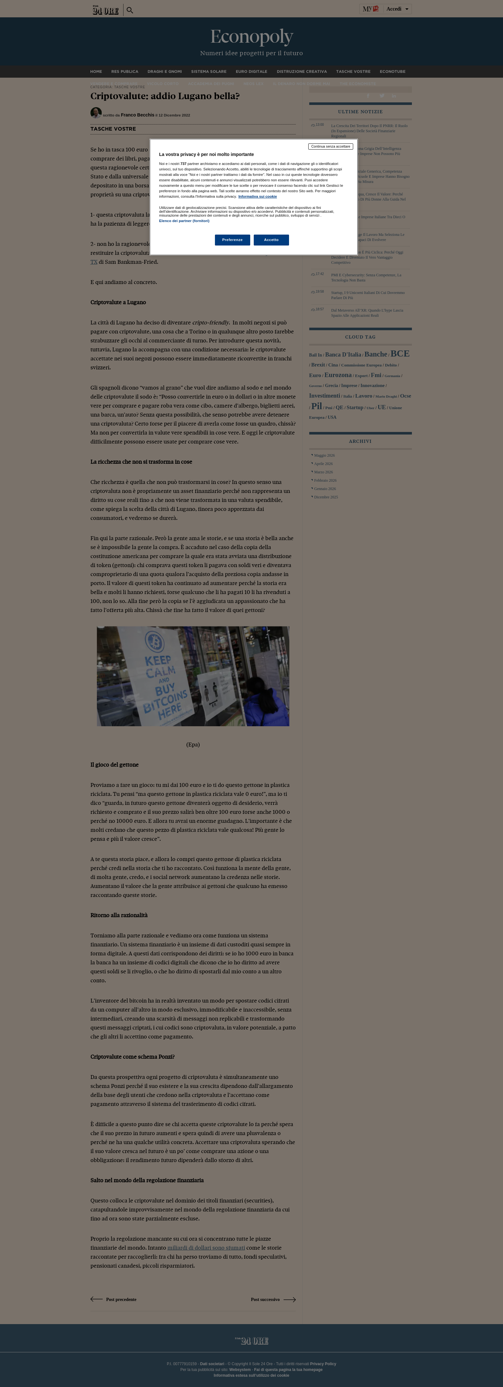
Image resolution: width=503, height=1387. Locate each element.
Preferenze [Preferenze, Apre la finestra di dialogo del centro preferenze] (232, 240)
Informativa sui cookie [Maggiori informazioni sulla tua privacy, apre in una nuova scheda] (257, 196)
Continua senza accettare (330, 146)
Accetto (271, 240)
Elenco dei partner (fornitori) (184, 221)
